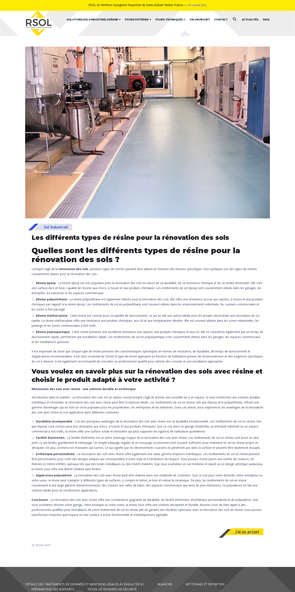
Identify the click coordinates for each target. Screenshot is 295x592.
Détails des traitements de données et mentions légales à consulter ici (84, 584)
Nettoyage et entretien (205, 584)
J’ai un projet (247, 531)
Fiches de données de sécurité (112, 589)
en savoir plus (197, 5)
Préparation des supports (52, 589)
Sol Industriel (56, 227)
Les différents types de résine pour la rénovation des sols (130, 237)
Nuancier (164, 584)
